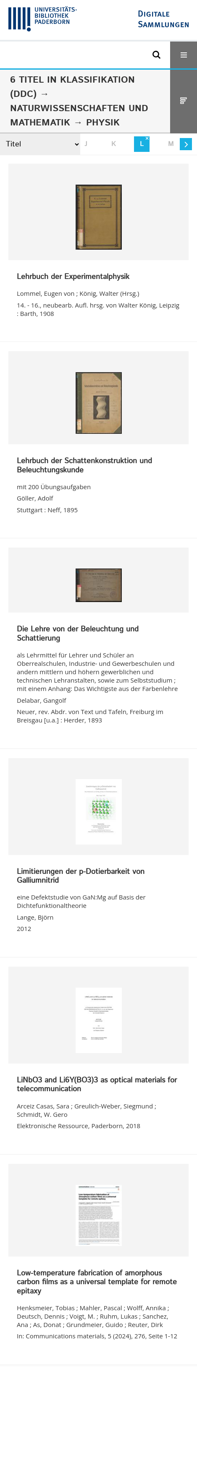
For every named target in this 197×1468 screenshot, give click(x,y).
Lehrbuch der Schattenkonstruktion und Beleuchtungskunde (84, 466)
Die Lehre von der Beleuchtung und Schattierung (78, 634)
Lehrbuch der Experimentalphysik (73, 277)
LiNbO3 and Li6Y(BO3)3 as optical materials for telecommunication (97, 1085)
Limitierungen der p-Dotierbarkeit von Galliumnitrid (80, 877)
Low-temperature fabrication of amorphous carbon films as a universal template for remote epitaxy (97, 1282)
